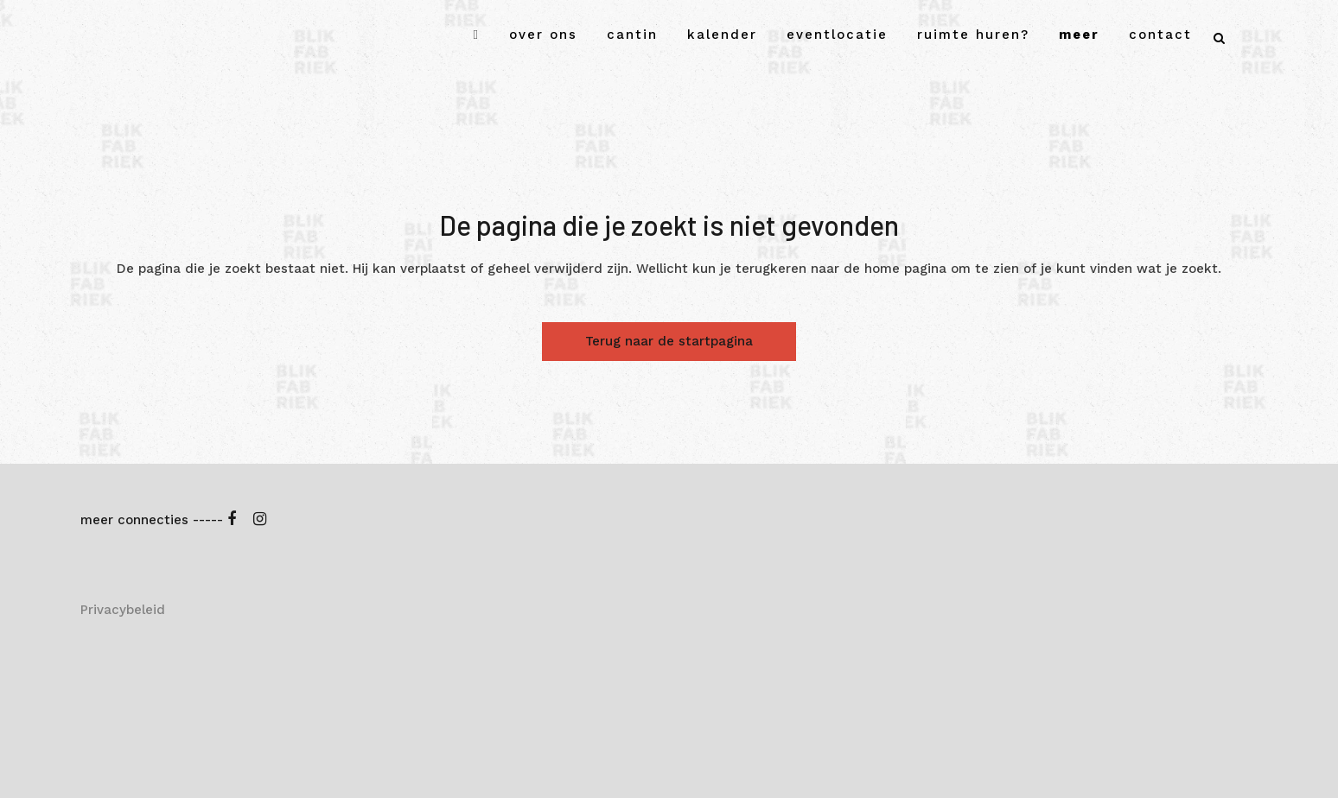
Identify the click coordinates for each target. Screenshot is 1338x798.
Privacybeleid (122, 610)
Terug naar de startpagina (669, 341)
